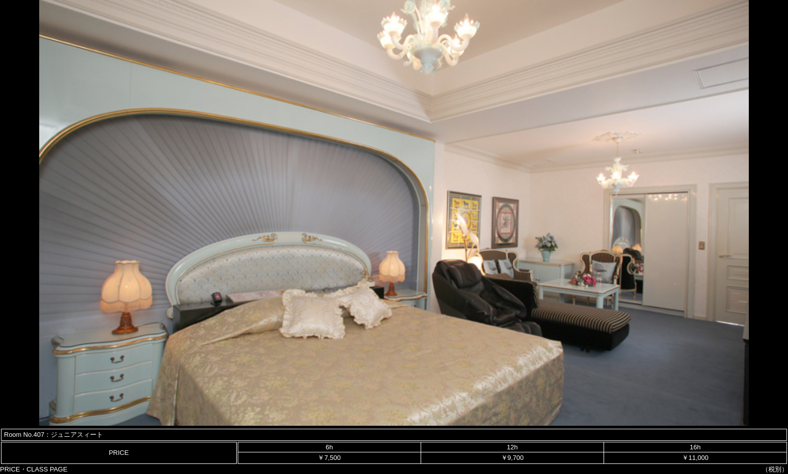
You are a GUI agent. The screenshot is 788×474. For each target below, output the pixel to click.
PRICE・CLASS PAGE (33, 469)
